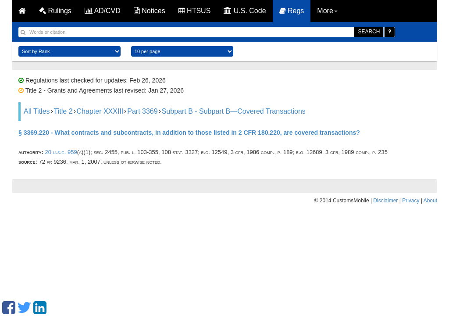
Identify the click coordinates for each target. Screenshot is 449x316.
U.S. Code (245, 10)
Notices (149, 10)
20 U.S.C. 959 (61, 152)
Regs (291, 10)
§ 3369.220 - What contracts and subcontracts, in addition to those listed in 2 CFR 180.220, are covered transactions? (189, 132)
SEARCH (369, 32)
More (327, 10)
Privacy (410, 201)
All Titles (37, 111)
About (430, 201)
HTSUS (194, 10)
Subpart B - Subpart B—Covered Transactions (234, 111)
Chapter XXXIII (100, 111)
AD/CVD (103, 10)
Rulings (55, 10)
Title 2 (63, 111)
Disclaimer (385, 201)
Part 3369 (142, 111)
